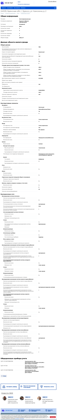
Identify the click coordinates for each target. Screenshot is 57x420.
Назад (4, 376)
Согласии (22, 418)
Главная (2, 13)
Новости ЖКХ (7, 393)
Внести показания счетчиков (35, 410)
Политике (17, 418)
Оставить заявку (23, 410)
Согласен (52, 417)
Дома (19, 1)
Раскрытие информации (24, 4)
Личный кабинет (52, 1)
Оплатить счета (50, 410)
